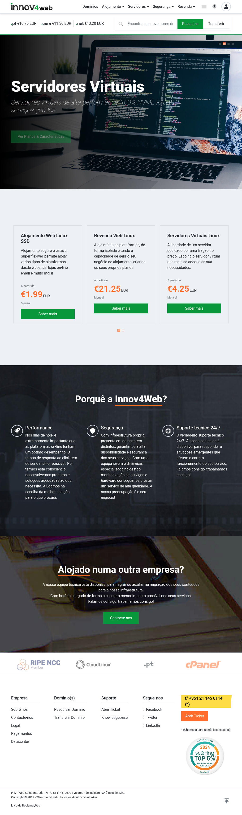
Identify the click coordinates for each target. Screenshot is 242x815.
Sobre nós (19, 709)
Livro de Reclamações (25, 805)
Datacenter (20, 741)
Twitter (151, 717)
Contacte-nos (121, 618)
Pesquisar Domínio (69, 709)
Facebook (154, 709)
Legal (15, 725)
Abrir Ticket (110, 709)
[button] (220, 44)
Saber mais (48, 314)
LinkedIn (153, 725)
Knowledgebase (114, 717)
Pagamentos (21, 733)
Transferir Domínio (69, 717)
